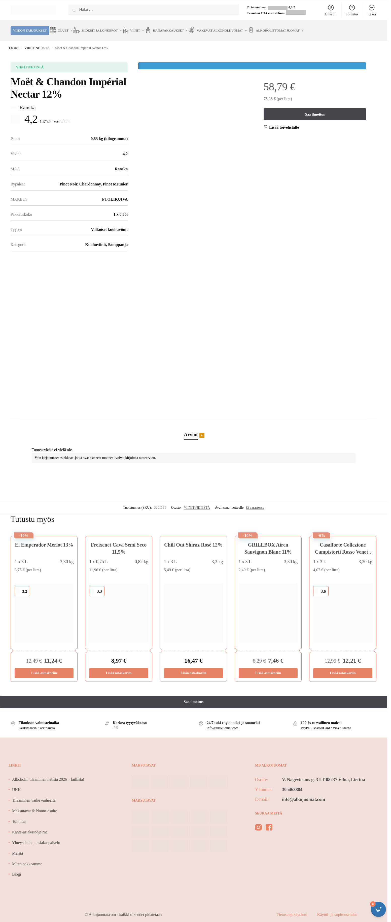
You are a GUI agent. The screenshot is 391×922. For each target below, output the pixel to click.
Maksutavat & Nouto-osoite (34, 805)
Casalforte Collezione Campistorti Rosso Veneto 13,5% (343, 546)
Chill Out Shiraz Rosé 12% (193, 538)
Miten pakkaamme (27, 858)
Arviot (191, 429)
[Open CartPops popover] (378, 909)
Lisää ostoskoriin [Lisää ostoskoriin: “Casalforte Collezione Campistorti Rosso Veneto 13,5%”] (343, 667)
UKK (16, 783)
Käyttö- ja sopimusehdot (337, 908)
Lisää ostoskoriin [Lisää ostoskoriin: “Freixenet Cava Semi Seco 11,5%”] (119, 667)
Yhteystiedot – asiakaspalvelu (36, 836)
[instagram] (258, 822)
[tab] (193, 423)
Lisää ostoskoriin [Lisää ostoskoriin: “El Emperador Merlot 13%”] (44, 667)
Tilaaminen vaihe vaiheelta (34, 794)
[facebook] (269, 822)
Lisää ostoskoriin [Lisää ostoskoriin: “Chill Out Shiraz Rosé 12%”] (193, 667)
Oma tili (331, 10)
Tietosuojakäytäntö (292, 908)
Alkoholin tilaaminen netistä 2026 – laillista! (48, 773)
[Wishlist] (284, 121)
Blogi (16, 868)
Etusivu (14, 42)
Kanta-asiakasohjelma (30, 826)
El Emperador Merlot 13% (44, 538)
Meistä (17, 847)
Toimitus (352, 10)
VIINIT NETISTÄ (37, 42)
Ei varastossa (255, 501)
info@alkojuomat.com (303, 793)
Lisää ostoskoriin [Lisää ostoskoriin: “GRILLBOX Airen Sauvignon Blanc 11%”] (268, 667)
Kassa (371, 10)
